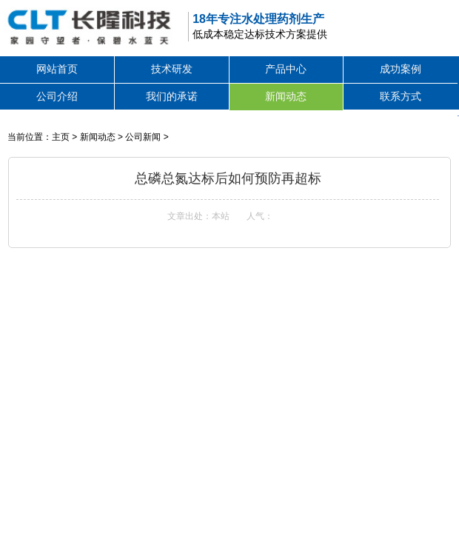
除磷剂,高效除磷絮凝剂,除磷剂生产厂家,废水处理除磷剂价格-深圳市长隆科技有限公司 (87, 25)
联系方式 (400, 96)
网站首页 (57, 69)
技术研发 (171, 69)
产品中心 (285, 69)
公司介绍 (57, 96)
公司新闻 (143, 137)
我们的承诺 (172, 96)
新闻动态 (285, 96)
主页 (61, 137)
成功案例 (400, 69)
